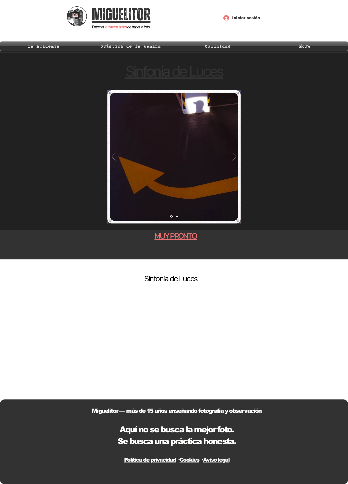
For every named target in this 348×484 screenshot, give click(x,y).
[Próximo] (234, 157)
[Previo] (114, 157)
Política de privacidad (150, 460)
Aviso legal (216, 460)
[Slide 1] (171, 216)
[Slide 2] (177, 216)
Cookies (189, 460)
